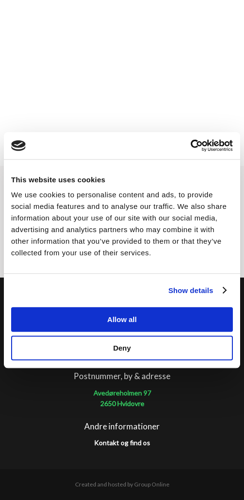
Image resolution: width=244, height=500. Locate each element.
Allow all (122, 319)
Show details (191, 290)
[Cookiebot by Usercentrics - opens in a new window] (190, 145)
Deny (122, 348)
